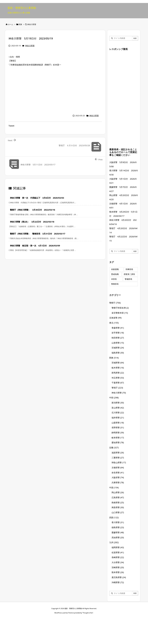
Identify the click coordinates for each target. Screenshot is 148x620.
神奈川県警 (31, 24)
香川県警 (118, 522)
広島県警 (118, 497)
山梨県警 (118, 422)
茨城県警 (118, 362)
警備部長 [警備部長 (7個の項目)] (128, 279)
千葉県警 (118, 382)
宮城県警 (118, 347)
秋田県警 (118, 337)
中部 (114, 397)
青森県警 (118, 327)
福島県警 (118, 352)
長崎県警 (118, 557)
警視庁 (117, 387)
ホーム (10, 24)
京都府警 (118, 467)
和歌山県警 (119, 462)
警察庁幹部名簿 (120, 307)
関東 (20, 24)
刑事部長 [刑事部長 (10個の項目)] (129, 269)
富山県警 (118, 407)
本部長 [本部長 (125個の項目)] (114, 279)
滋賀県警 (118, 452)
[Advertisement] (55, 89)
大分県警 (118, 562)
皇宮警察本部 (120, 312)
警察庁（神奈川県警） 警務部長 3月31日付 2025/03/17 (37, 233)
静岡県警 (118, 432)
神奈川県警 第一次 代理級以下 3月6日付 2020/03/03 (37, 197)
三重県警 (118, 457)
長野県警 (118, 427)
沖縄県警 (118, 582)
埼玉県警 (118, 377)
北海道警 (115, 317)
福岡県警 (118, 547)
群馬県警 (118, 372)
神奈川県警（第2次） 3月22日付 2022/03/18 (32, 221)
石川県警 (118, 412)
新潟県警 (118, 402)
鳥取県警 (118, 507)
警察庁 (115, 302)
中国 (114, 487)
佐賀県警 (118, 552)
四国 (114, 517)
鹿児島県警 (119, 577)
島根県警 (118, 502)
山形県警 (118, 342)
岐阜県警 (118, 437)
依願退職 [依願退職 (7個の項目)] (115, 269)
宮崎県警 (118, 567)
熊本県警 (118, 572)
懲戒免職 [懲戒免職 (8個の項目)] (115, 274)
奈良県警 (118, 472)
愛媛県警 (118, 532)
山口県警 (118, 512)
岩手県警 (118, 332)
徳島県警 (118, 527)
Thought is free (88, 613)
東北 (114, 322)
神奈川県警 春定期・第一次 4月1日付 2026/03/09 (35, 245)
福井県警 (118, 417)
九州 (114, 542)
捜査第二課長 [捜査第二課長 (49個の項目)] (129, 274)
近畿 (114, 447)
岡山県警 (118, 492)
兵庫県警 (118, 482)
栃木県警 (118, 367)
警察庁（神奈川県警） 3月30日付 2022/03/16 (32, 209)
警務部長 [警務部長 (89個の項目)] (115, 284)
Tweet (11, 125)
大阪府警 (118, 477)
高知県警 (118, 537)
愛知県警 (118, 442)
